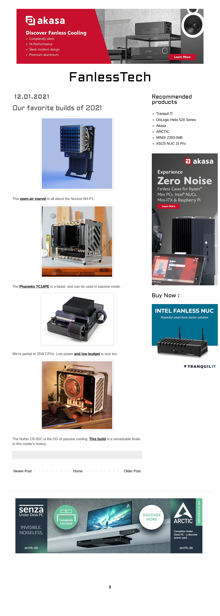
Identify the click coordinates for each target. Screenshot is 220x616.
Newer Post (22, 471)
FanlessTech (110, 78)
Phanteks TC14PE (34, 286)
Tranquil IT (164, 114)
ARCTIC (162, 132)
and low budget (87, 354)
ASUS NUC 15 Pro (171, 143)
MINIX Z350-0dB (169, 137)
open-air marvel (33, 199)
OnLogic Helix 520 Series (176, 120)
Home (77, 471)
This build (97, 439)
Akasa (161, 126)
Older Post (132, 471)
